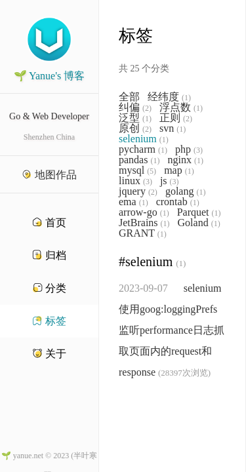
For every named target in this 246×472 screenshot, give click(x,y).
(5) (151, 171)
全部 (129, 97)
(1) (186, 98)
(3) (198, 150)
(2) (147, 108)
